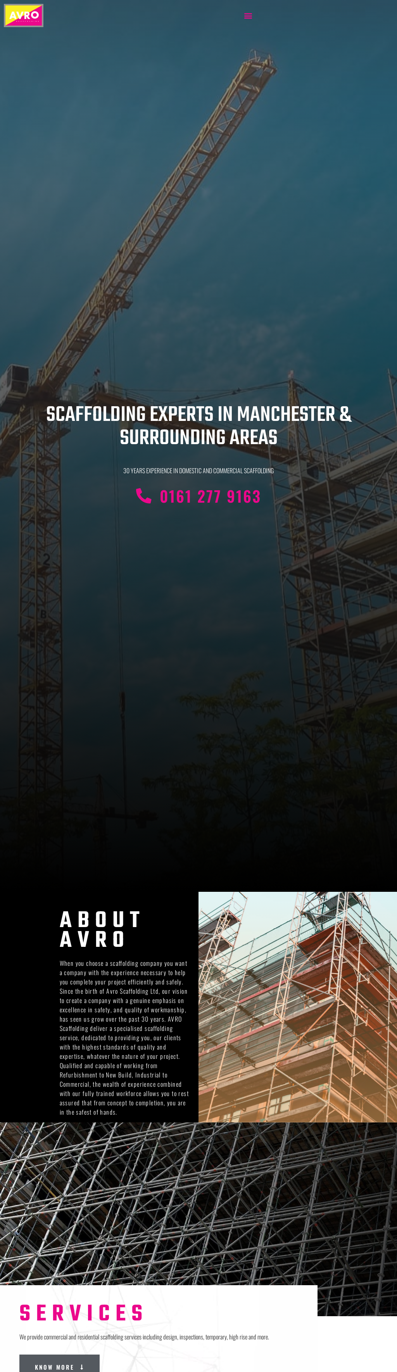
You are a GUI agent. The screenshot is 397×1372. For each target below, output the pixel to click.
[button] (248, 15)
